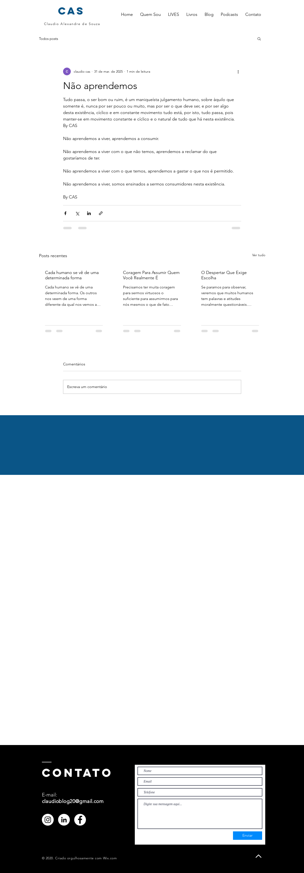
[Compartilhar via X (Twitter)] (77, 213)
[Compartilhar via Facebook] (65, 213)
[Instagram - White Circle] (48, 820)
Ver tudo (258, 255)
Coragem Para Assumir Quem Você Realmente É (151, 275)
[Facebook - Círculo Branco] (80, 820)
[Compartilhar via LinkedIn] (89, 213)
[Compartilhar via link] (100, 213)
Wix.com (110, 858)
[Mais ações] (238, 71)
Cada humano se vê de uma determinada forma (72, 275)
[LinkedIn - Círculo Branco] (64, 820)
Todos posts (48, 38)
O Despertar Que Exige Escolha (224, 275)
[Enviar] (247, 835)
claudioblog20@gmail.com (73, 801)
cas (71, 10)
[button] (173, 14)
